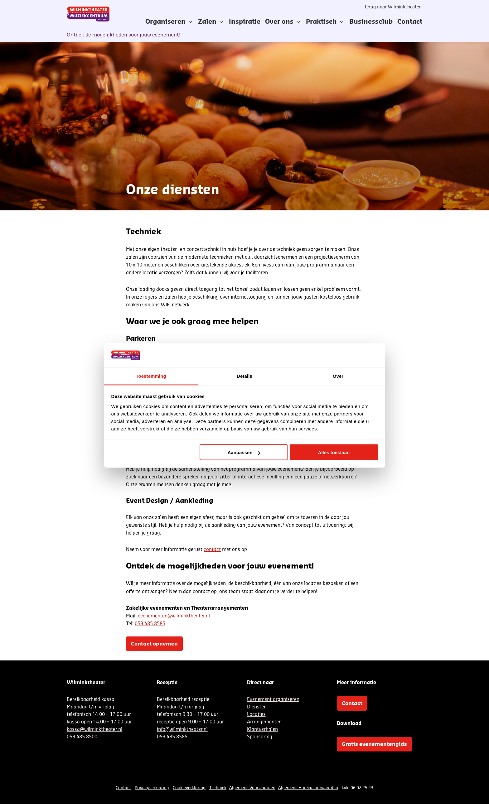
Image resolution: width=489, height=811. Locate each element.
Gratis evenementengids (374, 744)
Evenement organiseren (273, 699)
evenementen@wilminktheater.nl (174, 616)
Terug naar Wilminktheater (392, 7)
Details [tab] (244, 375)
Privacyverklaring (152, 788)
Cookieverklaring (189, 788)
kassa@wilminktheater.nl (94, 729)
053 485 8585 (150, 623)
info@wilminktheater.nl (182, 729)
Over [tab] (338, 375)
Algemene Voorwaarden (252, 788)
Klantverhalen (262, 729)
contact (212, 549)
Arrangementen (264, 722)
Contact (352, 703)
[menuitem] (244, 22)
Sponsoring (259, 737)
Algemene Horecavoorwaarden (308, 788)
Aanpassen (244, 452)
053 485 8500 (82, 737)
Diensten (257, 707)
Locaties (256, 714)
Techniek (217, 788)
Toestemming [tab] (151, 375)
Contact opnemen (154, 643)
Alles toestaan (334, 452)
